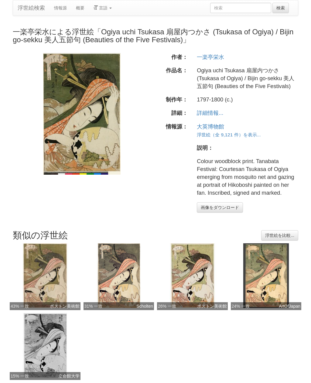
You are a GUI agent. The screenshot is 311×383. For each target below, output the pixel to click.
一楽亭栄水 (210, 57)
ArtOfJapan (289, 306)
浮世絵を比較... (279, 235)
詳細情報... (210, 113)
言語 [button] (103, 7)
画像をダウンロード (220, 207)
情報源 (60, 7)
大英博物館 (210, 127)
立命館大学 (69, 376)
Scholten (145, 306)
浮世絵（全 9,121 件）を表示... (229, 134)
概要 (80, 7)
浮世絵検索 (31, 8)
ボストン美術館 (65, 306)
